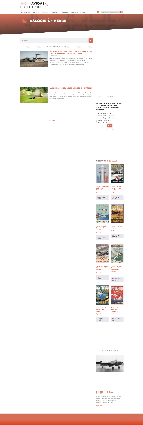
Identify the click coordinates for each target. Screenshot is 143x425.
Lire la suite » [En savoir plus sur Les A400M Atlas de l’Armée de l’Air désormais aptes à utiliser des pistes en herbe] (52, 84)
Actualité (45, 12)
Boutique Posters (78, 12)
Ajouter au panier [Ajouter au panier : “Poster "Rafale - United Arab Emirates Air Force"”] (116, 256)
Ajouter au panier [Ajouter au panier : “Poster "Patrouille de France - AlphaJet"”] (101, 175)
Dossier (55, 12)
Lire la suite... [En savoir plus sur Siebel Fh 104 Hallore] (99, 359)
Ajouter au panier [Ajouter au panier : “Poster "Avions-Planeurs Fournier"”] (116, 296)
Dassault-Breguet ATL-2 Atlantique (107, 118)
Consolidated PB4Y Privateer (106, 116)
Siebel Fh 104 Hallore (104, 346)
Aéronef (36, 12)
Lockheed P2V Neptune (104, 120)
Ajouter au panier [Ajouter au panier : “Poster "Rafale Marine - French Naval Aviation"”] (116, 175)
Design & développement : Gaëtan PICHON (111, 423)
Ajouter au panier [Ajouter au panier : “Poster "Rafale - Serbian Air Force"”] (101, 296)
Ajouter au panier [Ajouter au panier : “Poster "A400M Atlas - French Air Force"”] (101, 255)
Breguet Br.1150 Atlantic (104, 113)
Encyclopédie (25, 12)
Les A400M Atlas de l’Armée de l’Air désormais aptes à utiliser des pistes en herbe (70, 53)
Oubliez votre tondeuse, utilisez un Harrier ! (70, 88)
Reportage (65, 12)
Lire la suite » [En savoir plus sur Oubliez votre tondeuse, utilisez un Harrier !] (52, 120)
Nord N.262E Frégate (103, 122)
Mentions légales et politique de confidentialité (71, 423)
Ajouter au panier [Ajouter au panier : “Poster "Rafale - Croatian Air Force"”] (101, 215)
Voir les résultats (110, 130)
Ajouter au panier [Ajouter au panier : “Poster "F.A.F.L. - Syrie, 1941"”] (116, 213)
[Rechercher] (121, 12)
